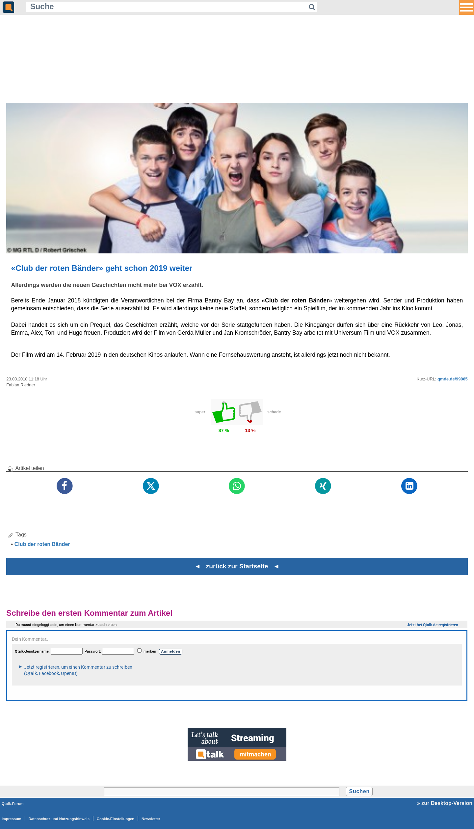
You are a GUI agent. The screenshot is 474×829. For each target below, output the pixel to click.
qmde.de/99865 (452, 378)
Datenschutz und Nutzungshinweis (59, 819)
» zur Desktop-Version (444, 803)
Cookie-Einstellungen (115, 819)
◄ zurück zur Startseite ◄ (237, 566)
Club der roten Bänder (42, 544)
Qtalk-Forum (13, 804)
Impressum (11, 819)
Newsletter (151, 819)
